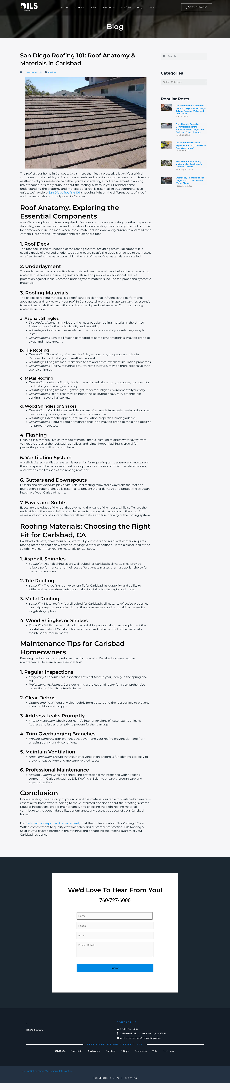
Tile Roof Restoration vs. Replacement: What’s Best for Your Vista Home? (191, 145)
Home (63, 7)
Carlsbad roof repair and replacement (52, 823)
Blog (140, 7)
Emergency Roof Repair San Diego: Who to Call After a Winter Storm (190, 180)
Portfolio (126, 7)
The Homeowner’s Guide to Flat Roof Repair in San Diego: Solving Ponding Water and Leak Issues (191, 109)
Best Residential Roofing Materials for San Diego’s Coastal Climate (189, 164)
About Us (78, 7)
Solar (93, 7)
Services (109, 7)
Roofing (52, 72)
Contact (154, 7)
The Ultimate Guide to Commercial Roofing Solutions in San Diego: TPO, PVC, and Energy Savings (190, 128)
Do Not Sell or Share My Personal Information (48, 1071)
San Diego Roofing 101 (64, 192)
